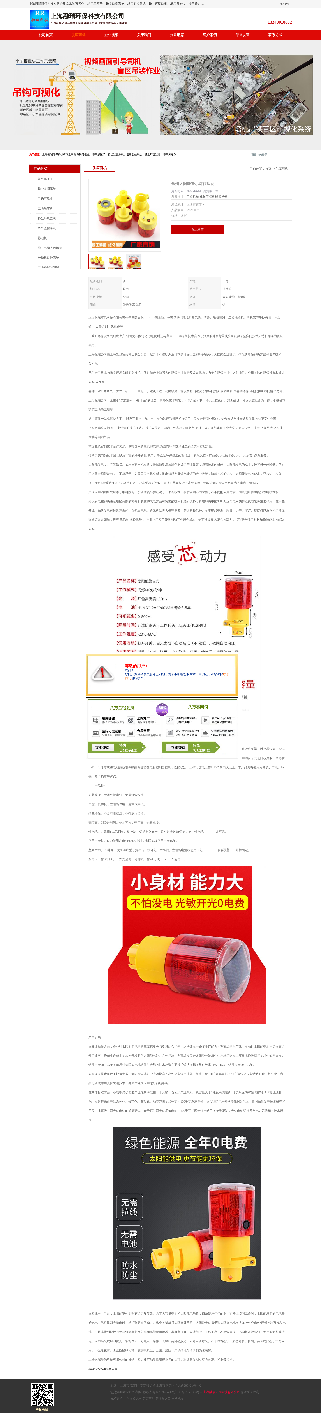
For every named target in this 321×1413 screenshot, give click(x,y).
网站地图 (177, 1398)
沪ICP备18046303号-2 (187, 1392)
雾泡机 (42, 238)
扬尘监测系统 (47, 189)
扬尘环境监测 (47, 218)
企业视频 (111, 35)
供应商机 (78, 35)
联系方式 (275, 35)
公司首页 (46, 35)
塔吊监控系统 (47, 228)
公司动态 (177, 35)
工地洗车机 (45, 208)
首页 (268, 168)
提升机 (223, 196)
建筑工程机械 (209, 196)
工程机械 (193, 196)
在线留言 (197, 229)
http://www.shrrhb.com (102, 1368)
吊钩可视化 (45, 198)
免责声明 (148, 1398)
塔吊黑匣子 (45, 179)
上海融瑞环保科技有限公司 (221, 1392)
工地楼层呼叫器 (48, 267)
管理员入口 (163, 1398)
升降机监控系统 (48, 257)
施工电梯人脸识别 (50, 248)
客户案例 (210, 35)
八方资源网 (134, 1398)
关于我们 (144, 35)
